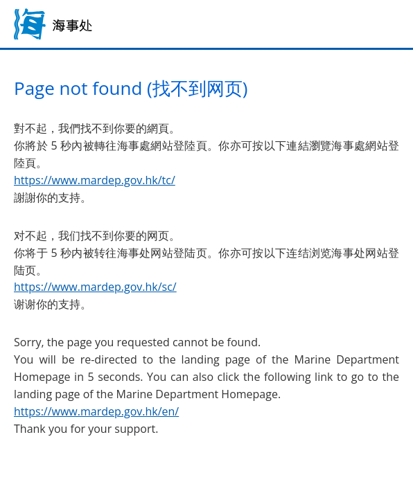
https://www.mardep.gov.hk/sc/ (95, 286)
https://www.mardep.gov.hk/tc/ (94, 180)
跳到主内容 (0, 0)
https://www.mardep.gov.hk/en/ (96, 411)
